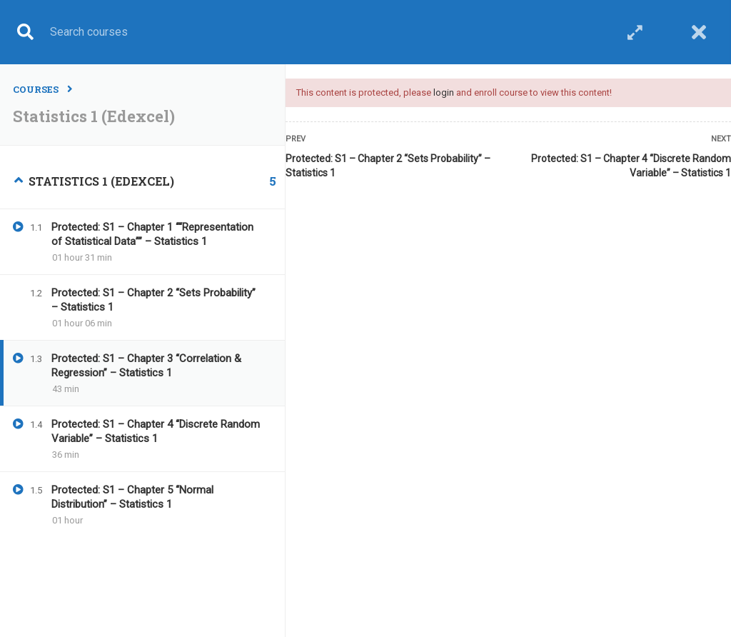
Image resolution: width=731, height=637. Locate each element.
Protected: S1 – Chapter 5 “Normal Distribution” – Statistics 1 (132, 497)
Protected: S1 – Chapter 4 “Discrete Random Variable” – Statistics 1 (631, 166)
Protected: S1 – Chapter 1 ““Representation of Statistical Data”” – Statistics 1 (152, 234)
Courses (36, 89)
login (443, 92)
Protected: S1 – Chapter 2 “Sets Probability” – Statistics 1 (388, 166)
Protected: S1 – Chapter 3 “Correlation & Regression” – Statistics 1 (146, 365)
